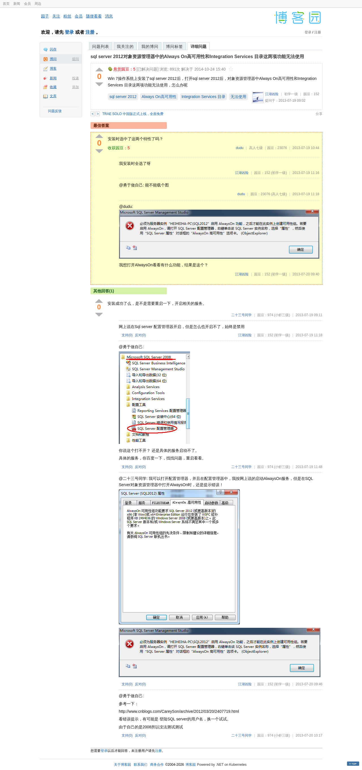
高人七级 (256, 148)
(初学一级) (279, 173)
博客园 (191, 765)
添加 (75, 87)
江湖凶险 (272, 94)
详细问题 (198, 46)
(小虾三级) (282, 315)
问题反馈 (55, 111)
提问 (75, 59)
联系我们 (140, 765)
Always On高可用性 (159, 96)
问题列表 (100, 46)
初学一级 (291, 94)
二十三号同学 (241, 315)
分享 (319, 114)
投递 (75, 78)
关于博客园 (122, 765)
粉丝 (67, 16)
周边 (38, 4)
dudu (240, 148)
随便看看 (94, 16)
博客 (53, 69)
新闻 (16, 4)
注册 (89, 32)
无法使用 (238, 96)
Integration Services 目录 (204, 96)
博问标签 (174, 46)
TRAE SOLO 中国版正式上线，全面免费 (132, 114)
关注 (56, 16)
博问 (53, 59)
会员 (27, 4)
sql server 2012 (123, 96)
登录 (69, 32)
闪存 (53, 49)
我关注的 (125, 46)
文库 (53, 96)
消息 (109, 16)
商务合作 (157, 765)
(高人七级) (279, 194)
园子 (45, 16)
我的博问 (149, 46)
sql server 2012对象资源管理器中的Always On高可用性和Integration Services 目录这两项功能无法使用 (197, 56)
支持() (127, 335)
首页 (6, 4)
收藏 (53, 87)
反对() (140, 335)
